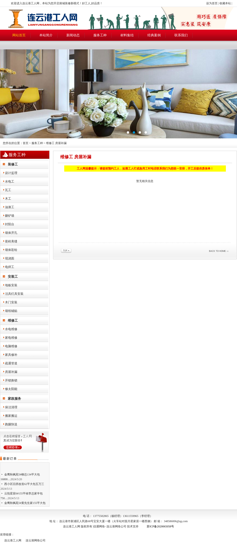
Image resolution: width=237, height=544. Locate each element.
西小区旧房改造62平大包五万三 (24, 485)
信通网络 (99, 526)
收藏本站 (225, 3)
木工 (8, 198)
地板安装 (11, 285)
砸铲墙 (9, 215)
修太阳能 (11, 389)
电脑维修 (11, 346)
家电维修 (11, 337)
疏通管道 (11, 363)
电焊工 (9, 267)
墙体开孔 (11, 232)
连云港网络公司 (116, 526)
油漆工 (9, 207)
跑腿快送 (11, 424)
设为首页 (212, 3)
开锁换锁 (11, 380)
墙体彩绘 (11, 250)
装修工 (13, 164)
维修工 (13, 320)
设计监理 (11, 173)
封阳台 (9, 224)
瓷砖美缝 (11, 241)
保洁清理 (11, 407)
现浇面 (9, 258)
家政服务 (14, 398)
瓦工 (8, 190)
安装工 (13, 276)
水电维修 (11, 329)
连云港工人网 (12, 540)
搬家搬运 (11, 415)
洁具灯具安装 (14, 293)
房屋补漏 (11, 372)
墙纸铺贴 (11, 311)
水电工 (9, 181)
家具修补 (11, 354)
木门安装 (11, 302)
